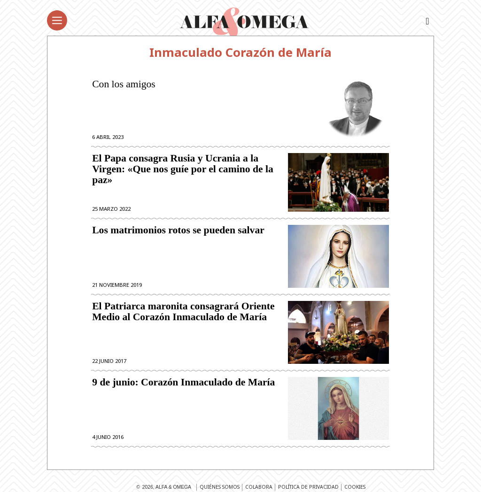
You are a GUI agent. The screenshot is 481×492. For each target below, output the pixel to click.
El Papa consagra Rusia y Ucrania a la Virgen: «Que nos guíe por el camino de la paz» (182, 169)
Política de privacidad (308, 487)
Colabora (258, 487)
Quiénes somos (220, 487)
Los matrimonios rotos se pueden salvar (178, 230)
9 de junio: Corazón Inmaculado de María (183, 382)
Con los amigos (123, 84)
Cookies (354, 487)
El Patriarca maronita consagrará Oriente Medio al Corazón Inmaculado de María (183, 312)
